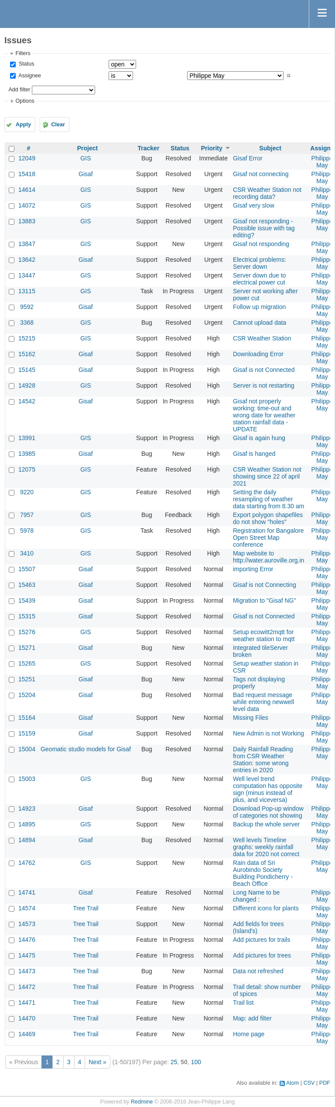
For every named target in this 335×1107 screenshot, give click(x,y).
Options (24, 101)
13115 (26, 291)
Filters (22, 53)
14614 (26, 189)
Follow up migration (259, 306)
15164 (26, 717)
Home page (248, 1034)
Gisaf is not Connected (264, 369)
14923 (26, 808)
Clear (58, 124)
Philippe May (322, 162)
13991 (26, 437)
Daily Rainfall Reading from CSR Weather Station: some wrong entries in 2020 (263, 760)
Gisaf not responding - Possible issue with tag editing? (264, 228)
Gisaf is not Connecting (264, 584)
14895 (26, 824)
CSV (309, 1083)
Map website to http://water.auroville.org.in (268, 557)
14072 (26, 205)
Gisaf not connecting (261, 173)
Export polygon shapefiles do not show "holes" (268, 518)
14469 (26, 1034)
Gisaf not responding (261, 243)
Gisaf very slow (253, 205)
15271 (26, 647)
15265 (26, 663)
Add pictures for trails (262, 939)
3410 (27, 553)
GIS (85, 158)
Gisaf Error (248, 158)
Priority (211, 148)
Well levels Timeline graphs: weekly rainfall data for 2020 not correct (266, 846)
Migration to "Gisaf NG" (264, 600)
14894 (26, 839)
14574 (26, 908)
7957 (27, 514)
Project (87, 148)
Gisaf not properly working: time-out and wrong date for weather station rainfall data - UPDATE (264, 415)
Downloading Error (258, 353)
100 (196, 1061)
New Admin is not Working (268, 733)
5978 (27, 530)
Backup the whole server (266, 824)
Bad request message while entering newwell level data (263, 701)
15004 (26, 749)
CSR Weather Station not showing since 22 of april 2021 (267, 476)
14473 (26, 971)
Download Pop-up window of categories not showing (268, 812)
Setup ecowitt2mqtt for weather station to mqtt (264, 635)
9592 (27, 306)
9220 (27, 492)
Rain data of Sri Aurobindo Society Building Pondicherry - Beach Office (263, 873)
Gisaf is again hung (259, 437)
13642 (26, 259)
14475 (26, 955)
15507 (26, 569)
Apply (23, 124)
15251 (26, 679)
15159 (26, 733)
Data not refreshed (258, 971)
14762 (26, 862)
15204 (26, 694)
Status (25, 64)
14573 (26, 923)
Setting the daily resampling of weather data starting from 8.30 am (268, 499)
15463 (26, 584)
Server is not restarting (263, 385)
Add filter (19, 90)
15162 (26, 353)
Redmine (142, 1102)
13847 (26, 243)
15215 (26, 338)
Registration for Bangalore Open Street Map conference (268, 537)
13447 (26, 275)
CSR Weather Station (262, 338)
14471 (26, 1002)
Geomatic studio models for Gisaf (86, 749)
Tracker (149, 148)
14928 (26, 385)
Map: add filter (252, 1018)
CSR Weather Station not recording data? (267, 193)
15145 (26, 369)
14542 (26, 401)
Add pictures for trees (262, 955)
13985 (26, 453)
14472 (26, 986)
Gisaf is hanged (254, 453)
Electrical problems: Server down (259, 263)
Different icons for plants (266, 908)
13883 (26, 221)
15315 (26, 616)
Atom (292, 1083)
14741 (26, 892)
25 (174, 1061)
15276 (26, 631)
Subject (270, 148)
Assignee (29, 76)
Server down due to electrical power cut (259, 279)
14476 (26, 939)
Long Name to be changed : (256, 896)
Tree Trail (86, 908)
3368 (27, 322)
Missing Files (250, 717)
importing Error (253, 569)
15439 (26, 600)
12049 (26, 158)
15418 (26, 173)
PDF (324, 1083)
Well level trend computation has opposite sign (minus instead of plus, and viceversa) (268, 789)
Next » (97, 1061)
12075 (26, 469)
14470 (26, 1018)
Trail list (243, 1002)
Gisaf (86, 173)
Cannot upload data (259, 322)
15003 (26, 778)
